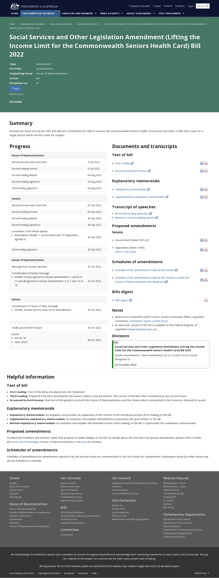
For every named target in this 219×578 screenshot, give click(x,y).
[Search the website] (203, 6)
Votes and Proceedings (25, 442)
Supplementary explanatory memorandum (142, 196)
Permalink (15, 102)
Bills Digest (123, 300)
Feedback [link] (83, 573)
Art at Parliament (120, 512)
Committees (67, 534)
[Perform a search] (207, 6)
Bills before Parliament (72, 512)
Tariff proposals (69, 519)
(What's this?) (16, 94)
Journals (86, 442)
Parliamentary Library (71, 497)
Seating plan (15, 497)
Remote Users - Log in (174, 486)
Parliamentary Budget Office (177, 533)
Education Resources (71, 493)
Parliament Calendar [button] (139, 6)
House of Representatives (22, 508)
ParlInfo (168, 6)
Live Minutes (15, 519)
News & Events (109, 13)
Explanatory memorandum (132, 189)
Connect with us (120, 490)
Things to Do (118, 508)
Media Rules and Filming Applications (131, 519)
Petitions (116, 486)
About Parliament (139, 13)
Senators (14, 493)
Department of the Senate (176, 519)
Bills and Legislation (61, 24)
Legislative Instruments (72, 522)
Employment (169, 497)
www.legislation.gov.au (142, 329)
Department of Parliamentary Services (182, 529)
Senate (13, 483)
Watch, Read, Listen (71, 486)
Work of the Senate (19, 486)
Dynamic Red (16, 490)
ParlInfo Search (171, 490)
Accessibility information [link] (21, 573)
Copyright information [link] (49, 573)
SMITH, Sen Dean (125, 251)
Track (15, 89)
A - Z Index (168, 500)
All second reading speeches (133, 213)
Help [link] (94, 573)
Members (14, 522)
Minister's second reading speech (136, 217)
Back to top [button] (202, 573)
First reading (124, 163)
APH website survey (173, 493)
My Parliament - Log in (174, 483)
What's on (117, 505)
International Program (72, 500)
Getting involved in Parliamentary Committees (135, 483)
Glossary (167, 504)
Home (14, 13)
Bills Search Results (88, 24)
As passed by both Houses (133, 171)
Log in (191, 6)
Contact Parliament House (125, 493)
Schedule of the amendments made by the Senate (146, 270)
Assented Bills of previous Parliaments (80, 515)
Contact (157, 6)
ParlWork (180, 6)
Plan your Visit (119, 515)
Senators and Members (77, 13)
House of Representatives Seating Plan (29, 526)
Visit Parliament (170, 13)
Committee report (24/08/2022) (148, 321)
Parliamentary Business (38, 13)
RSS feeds (168, 507)
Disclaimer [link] (69, 573)
